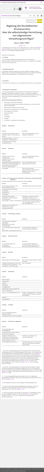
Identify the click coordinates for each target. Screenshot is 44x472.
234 (30, 362)
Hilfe (42, 468)
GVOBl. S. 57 (5, 50)
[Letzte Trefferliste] (17, 9)
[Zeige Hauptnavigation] (41, 2)
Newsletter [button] (9, 468)
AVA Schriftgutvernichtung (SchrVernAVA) (18, 15)
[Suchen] (20, 9)
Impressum (16, 468)
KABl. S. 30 (24, 362)
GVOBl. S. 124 (10, 379)
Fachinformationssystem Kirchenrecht (13, 2)
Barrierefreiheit (36, 468)
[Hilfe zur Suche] (14, 9)
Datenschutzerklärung (25, 468)
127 (28, 362)
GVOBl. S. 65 (22, 45)
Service (3, 468)
